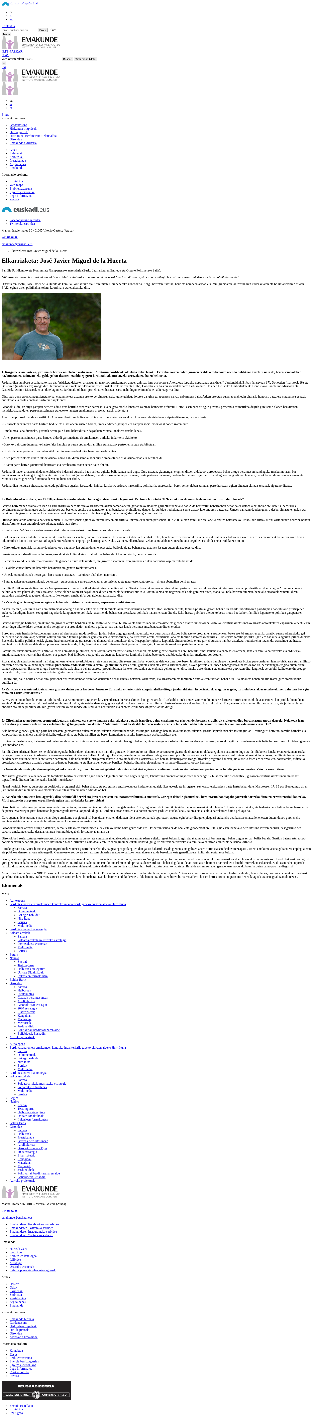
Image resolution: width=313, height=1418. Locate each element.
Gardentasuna (18, 125)
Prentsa (14, 199)
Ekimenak (16, 153)
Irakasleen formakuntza (33, 976)
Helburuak (24, 990)
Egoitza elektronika (22, 192)
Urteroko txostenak (22, 1266)
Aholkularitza (26, 1001)
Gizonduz (16, 139)
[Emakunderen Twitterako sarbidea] (31, 1228)
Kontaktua (8, 26)
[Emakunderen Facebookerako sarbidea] (34, 1224)
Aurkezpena (17, 900)
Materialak (24, 1019)
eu (11, 12)
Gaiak (13, 149)
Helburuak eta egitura (31, 969)
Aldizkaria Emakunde (24, 1337)
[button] (5, 55)
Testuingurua (26, 965)
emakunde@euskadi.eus (17, 244)
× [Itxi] (4, 63)
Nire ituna (24, 918)
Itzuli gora (16, 1413)
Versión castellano (21, 1405)
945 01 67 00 (10, 237)
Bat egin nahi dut (29, 915)
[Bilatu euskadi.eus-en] (19, 30)
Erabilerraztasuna (21, 188)
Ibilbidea (15, 1259)
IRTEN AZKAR (12, 51)
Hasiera (14, 1284)
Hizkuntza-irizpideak (23, 128)
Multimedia (25, 925)
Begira (14, 954)
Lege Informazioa (21, 195)
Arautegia (16, 1263)
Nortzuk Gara (18, 1248)
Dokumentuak (27, 911)
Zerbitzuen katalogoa (23, 1256)
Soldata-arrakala (20, 933)
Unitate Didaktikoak (31, 972)
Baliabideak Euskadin (32, 1033)
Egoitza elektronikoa (23, 1365)
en (11, 19)
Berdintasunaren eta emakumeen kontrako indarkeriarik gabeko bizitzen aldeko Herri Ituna (68, 904)
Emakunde (16, 167)
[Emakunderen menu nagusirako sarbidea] (6, 34)
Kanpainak (24, 1015)
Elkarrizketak (26, 1012)
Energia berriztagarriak (24, 1361)
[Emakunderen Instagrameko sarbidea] (33, 1231)
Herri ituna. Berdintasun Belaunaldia (33, 135)
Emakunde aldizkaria (23, 143)
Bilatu (52, 30)
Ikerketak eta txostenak (32, 943)
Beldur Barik (18, 979)
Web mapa (16, 185)
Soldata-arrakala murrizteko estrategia (42, 940)
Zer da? (22, 961)
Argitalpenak (18, 164)
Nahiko (14, 958)
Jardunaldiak (26, 1026)
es (11, 15)
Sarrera (22, 907)
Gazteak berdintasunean (33, 997)
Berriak (22, 922)
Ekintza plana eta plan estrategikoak (33, 1270)
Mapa (13, 1354)
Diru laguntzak (19, 1329)
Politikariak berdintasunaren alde (39, 1030)
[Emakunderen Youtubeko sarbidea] (31, 1235)
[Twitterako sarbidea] (22, 223)
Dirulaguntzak (19, 132)
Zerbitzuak (16, 157)
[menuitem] (160, 125)
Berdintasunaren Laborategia (28, 929)
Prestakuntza (18, 160)
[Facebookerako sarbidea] (25, 220)
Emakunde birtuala (22, 1319)
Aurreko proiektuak (22, 1037)
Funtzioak (16, 1252)
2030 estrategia (27, 1008)
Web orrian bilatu (13, 59)
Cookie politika (19, 1372)
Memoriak (24, 1022)
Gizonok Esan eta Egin (32, 1004)
